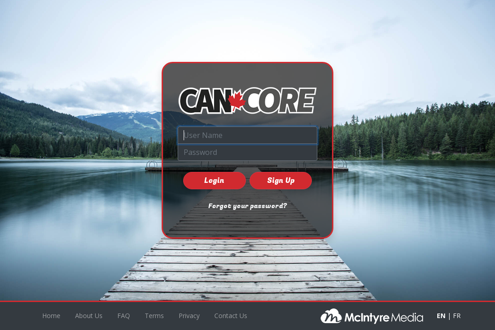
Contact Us (230, 315)
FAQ (123, 315)
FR (457, 315)
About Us (89, 315)
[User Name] (247, 135)
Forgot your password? (247, 206)
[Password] (247, 152)
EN (441, 315)
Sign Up (280, 180)
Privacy (189, 315)
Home (51, 315)
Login (214, 180)
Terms (154, 315)
